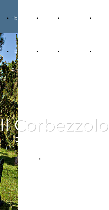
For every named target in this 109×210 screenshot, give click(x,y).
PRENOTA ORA (57, 159)
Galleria (49, 18)
